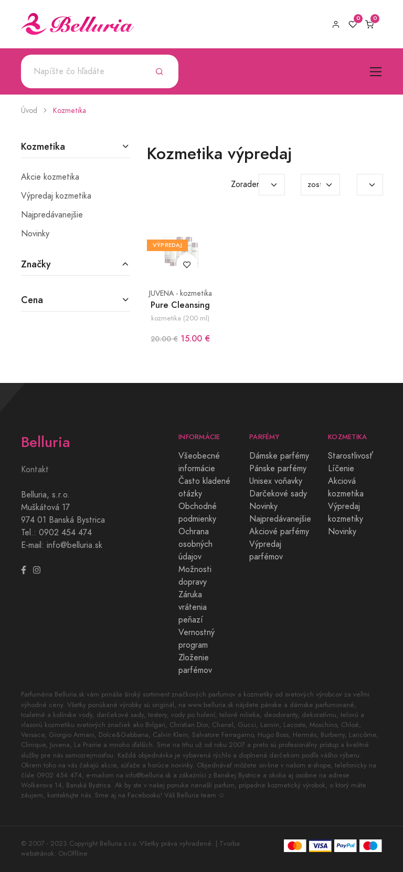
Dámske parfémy (279, 456)
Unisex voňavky (275, 481)
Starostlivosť (350, 456)
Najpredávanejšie (52, 215)
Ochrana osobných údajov (195, 544)
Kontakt (35, 469)
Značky (36, 264)
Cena (32, 299)
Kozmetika (69, 111)
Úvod (29, 111)
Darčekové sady (278, 494)
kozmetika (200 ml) (180, 318)
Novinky (35, 234)
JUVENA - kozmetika (180, 293)
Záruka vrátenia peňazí (192, 607)
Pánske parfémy (277, 468)
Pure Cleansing (180, 305)
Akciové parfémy (279, 531)
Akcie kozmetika (50, 177)
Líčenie (341, 468)
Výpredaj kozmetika (56, 196)
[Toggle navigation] (376, 71)
